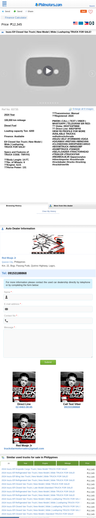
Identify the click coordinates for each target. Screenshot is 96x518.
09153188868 (17, 273)
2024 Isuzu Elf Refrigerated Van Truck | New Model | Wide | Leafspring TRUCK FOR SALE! (44, 502)
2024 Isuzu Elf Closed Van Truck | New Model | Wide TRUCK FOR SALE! (36, 484)
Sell (83, 11)
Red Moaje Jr (9, 258)
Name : (8, 292)
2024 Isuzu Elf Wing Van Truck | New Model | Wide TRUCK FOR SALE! (35, 476)
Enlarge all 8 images (81, 109)
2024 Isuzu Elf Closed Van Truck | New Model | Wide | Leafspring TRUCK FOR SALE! (41, 499)
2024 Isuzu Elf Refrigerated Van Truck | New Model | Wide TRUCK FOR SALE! (38, 473)
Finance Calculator (14, 17)
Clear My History (48, 211)
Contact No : (11, 315)
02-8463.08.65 (24, 407)
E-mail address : (13, 304)
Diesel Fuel (10, 125)
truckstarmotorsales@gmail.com (24, 448)
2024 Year (9, 115)
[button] (92, 73)
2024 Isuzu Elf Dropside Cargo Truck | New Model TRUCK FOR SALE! (34, 469)
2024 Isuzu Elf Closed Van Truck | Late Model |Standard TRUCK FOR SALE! (37, 488)
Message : (10, 327)
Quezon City (7, 262)
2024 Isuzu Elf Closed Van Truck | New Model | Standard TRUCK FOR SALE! (38, 514)
